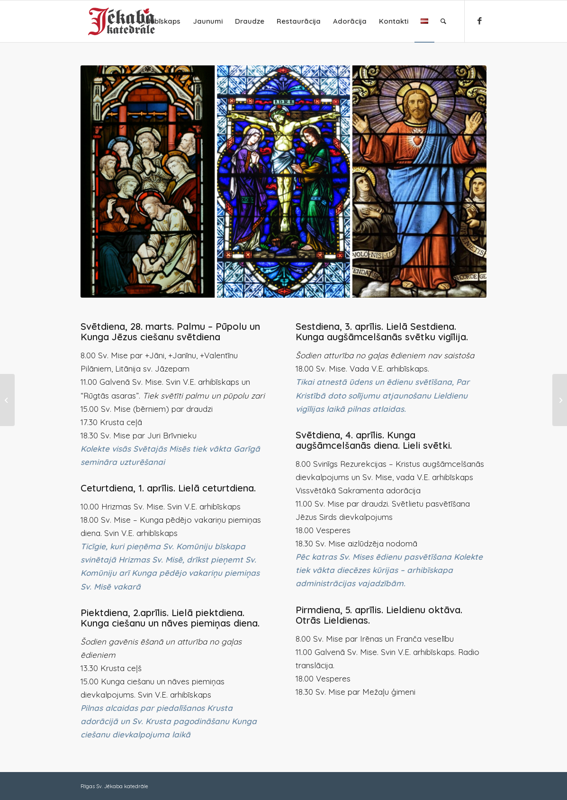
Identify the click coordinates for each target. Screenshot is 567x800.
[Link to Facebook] (479, 21)
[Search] (443, 21)
